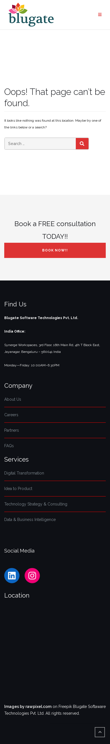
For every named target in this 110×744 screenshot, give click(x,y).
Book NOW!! (55, 250)
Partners (11, 430)
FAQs (9, 446)
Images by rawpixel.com (27, 706)
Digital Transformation (24, 473)
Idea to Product (18, 488)
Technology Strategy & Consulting (35, 504)
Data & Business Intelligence (30, 519)
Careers (11, 415)
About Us (12, 399)
